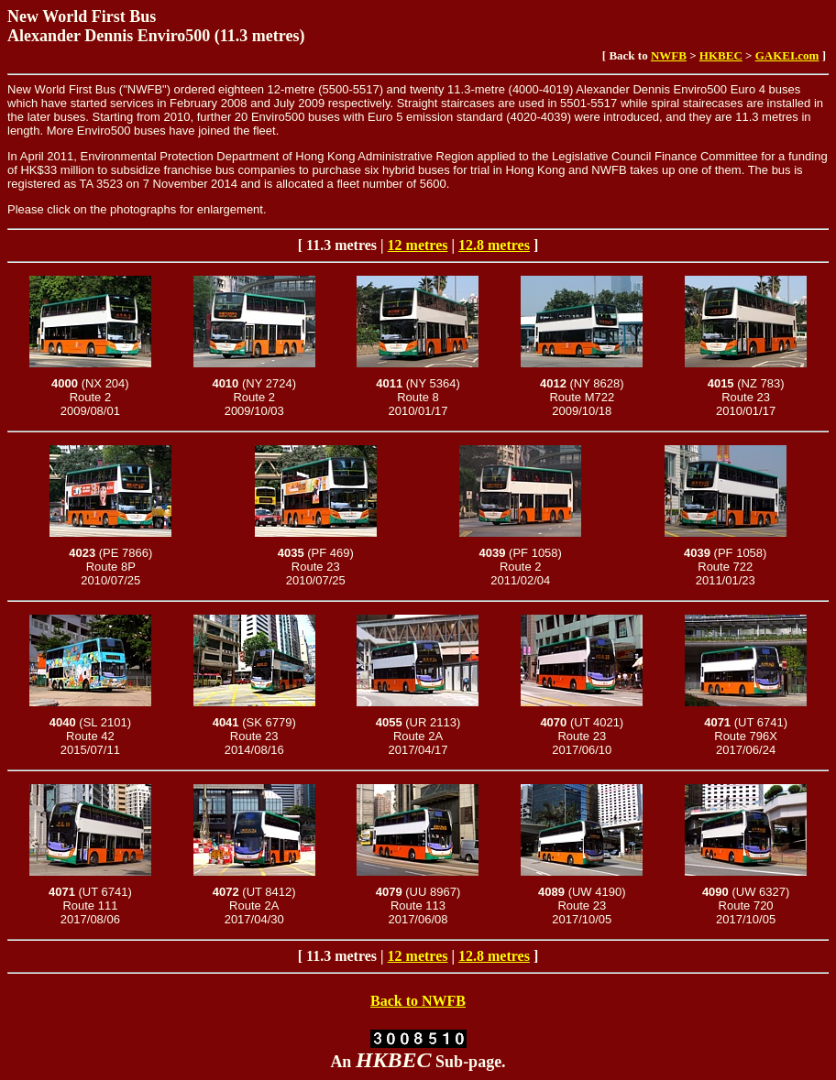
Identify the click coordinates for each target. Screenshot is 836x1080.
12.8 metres (494, 245)
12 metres (418, 245)
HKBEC (720, 55)
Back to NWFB (418, 1001)
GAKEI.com (787, 55)
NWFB (669, 55)
